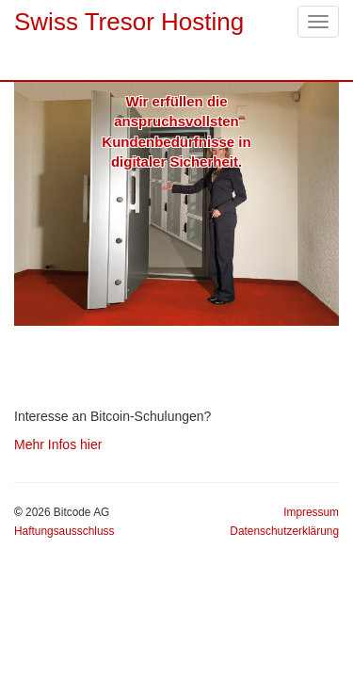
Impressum (311, 512)
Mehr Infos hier (58, 444)
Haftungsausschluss (64, 531)
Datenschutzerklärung (284, 531)
